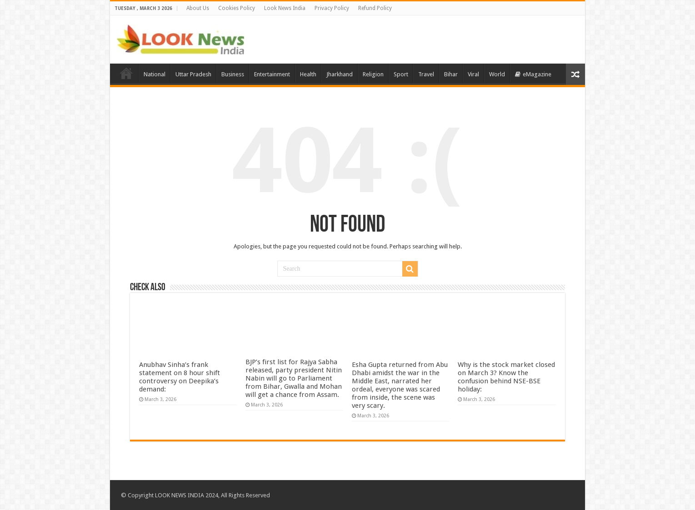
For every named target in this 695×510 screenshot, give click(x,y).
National (154, 74)
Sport (401, 74)
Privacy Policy (332, 8)
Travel (426, 74)
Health (308, 74)
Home (126, 73)
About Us (197, 8)
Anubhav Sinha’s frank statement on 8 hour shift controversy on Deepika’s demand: (179, 377)
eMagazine (533, 74)
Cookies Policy (236, 8)
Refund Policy (375, 8)
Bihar (451, 74)
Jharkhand (339, 74)
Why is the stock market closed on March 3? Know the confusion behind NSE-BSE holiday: (506, 377)
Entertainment (272, 74)
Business (232, 74)
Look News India (284, 8)
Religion (373, 74)
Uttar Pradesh (193, 74)
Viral (473, 74)
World (497, 74)
